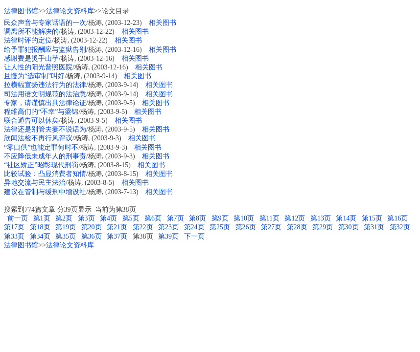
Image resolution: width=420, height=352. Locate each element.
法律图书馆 (21, 11)
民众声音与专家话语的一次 (45, 22)
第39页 (168, 236)
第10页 (243, 218)
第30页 (348, 227)
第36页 (91, 236)
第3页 (86, 218)
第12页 (294, 218)
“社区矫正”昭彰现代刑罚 (41, 165)
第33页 (14, 236)
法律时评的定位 (28, 40)
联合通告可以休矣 (31, 120)
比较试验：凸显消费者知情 (45, 173)
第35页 (65, 236)
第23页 (168, 227)
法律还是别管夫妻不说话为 (45, 129)
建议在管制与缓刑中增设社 (45, 192)
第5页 (131, 218)
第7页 (175, 218)
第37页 (117, 236)
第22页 (143, 227)
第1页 (41, 218)
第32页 (400, 227)
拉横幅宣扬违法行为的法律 (45, 84)
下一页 (194, 236)
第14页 (346, 218)
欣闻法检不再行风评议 (38, 138)
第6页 (153, 218)
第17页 (14, 227)
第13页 (320, 218)
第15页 (372, 218)
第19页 (65, 227)
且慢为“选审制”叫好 (34, 76)
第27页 (271, 227)
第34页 (40, 236)
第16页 (397, 218)
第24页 (194, 227)
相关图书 (162, 22)
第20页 (91, 227)
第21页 (117, 227)
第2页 (63, 218)
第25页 (220, 227)
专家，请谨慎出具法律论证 (45, 103)
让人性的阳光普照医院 (38, 67)
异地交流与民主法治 (35, 182)
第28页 (297, 227)
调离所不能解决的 (31, 31)
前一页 (17, 218)
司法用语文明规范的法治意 (45, 94)
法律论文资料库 (70, 11)
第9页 (220, 218)
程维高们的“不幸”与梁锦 (41, 111)
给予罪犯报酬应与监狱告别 (45, 49)
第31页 (374, 227)
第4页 (108, 218)
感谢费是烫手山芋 (31, 58)
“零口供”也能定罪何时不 (41, 147)
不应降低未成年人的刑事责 (45, 156)
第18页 (40, 227)
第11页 (269, 218)
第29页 (322, 227)
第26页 (245, 227)
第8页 (197, 218)
